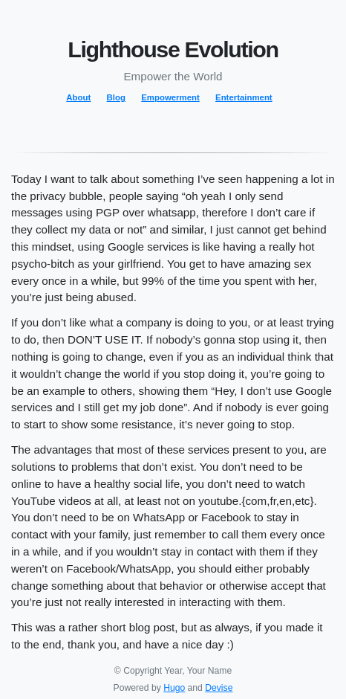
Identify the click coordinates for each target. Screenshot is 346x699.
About (78, 97)
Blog (116, 97)
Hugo (174, 688)
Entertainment (243, 97)
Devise (218, 688)
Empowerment (170, 97)
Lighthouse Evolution (173, 49)
